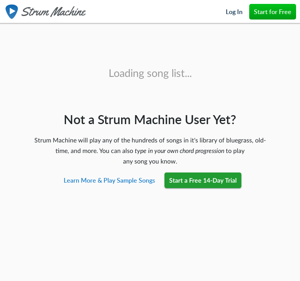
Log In (234, 11)
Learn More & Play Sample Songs (109, 180)
